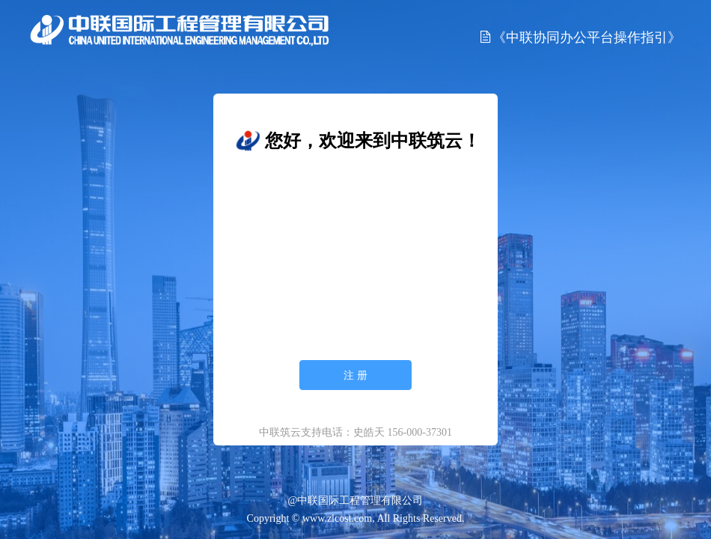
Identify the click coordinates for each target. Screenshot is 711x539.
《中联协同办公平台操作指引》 (580, 37)
